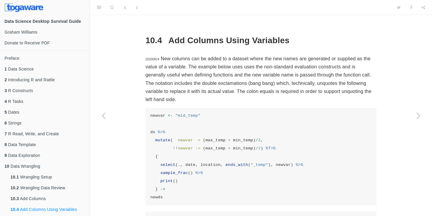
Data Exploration (22, 155)
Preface (12, 58)
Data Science (19, 69)
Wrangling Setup (31, 177)
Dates (12, 112)
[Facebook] (411, 7)
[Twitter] (398, 7)
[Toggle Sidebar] (99, 7)
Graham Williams (21, 32)
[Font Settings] (124, 7)
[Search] (112, 7)
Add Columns (28, 198)
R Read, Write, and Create (31, 133)
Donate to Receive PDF (27, 42)
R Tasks (13, 101)
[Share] (423, 7)
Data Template (20, 144)
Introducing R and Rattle (29, 79)
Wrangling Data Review (37, 187)
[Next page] (418, 115)
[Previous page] (103, 115)
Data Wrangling (22, 166)
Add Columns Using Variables (43, 209)
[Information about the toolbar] (137, 7)
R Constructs (18, 90)
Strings (13, 123)
